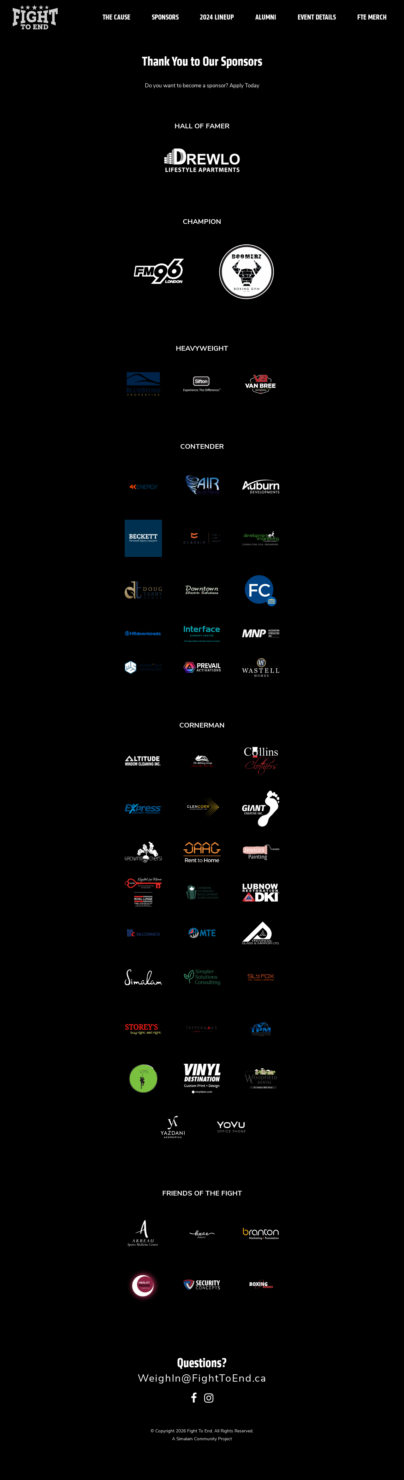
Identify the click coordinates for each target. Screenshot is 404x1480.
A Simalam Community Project (202, 1439)
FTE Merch (372, 17)
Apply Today (244, 86)
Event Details (317, 17)
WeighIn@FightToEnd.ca (202, 1379)
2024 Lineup (217, 17)
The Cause (116, 17)
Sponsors (165, 17)
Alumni (265, 17)
